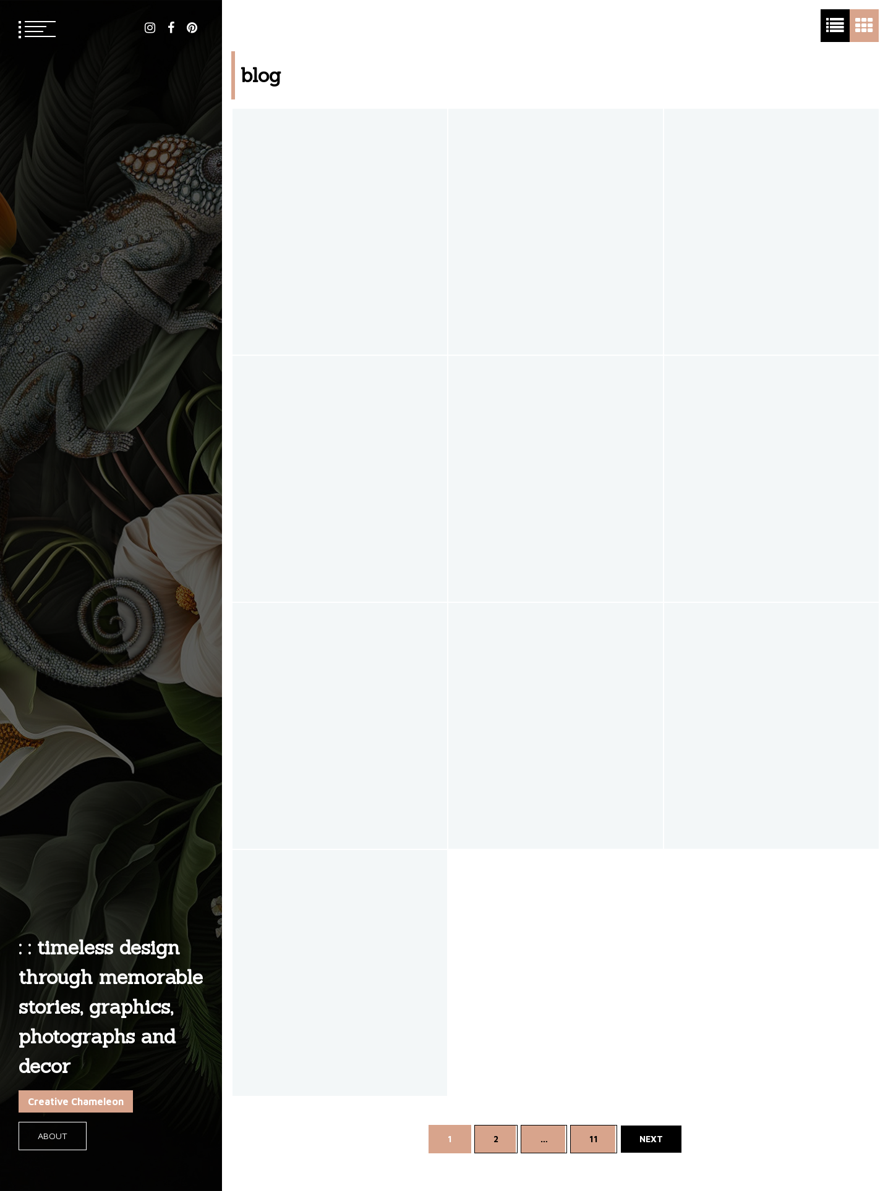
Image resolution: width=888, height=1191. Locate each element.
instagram (150, 28)
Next (651, 1139)
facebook (171, 28)
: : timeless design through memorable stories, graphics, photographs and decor (111, 1007)
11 (593, 1139)
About (52, 1135)
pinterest (192, 28)
